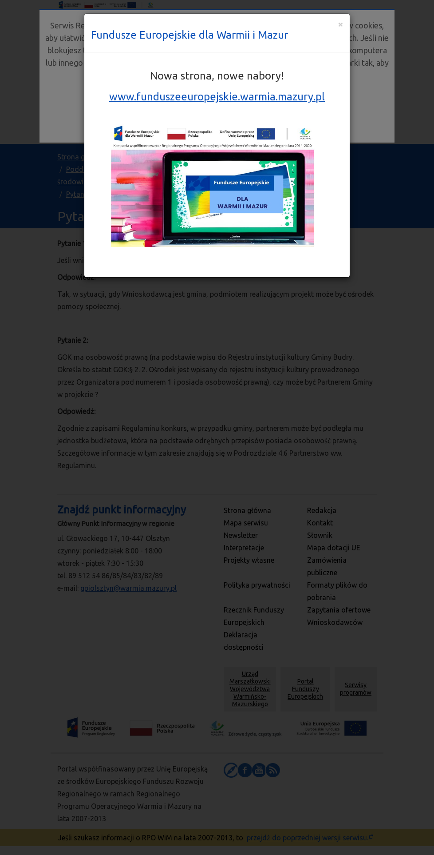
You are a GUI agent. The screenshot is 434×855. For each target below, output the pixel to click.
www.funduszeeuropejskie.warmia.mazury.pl (217, 97)
